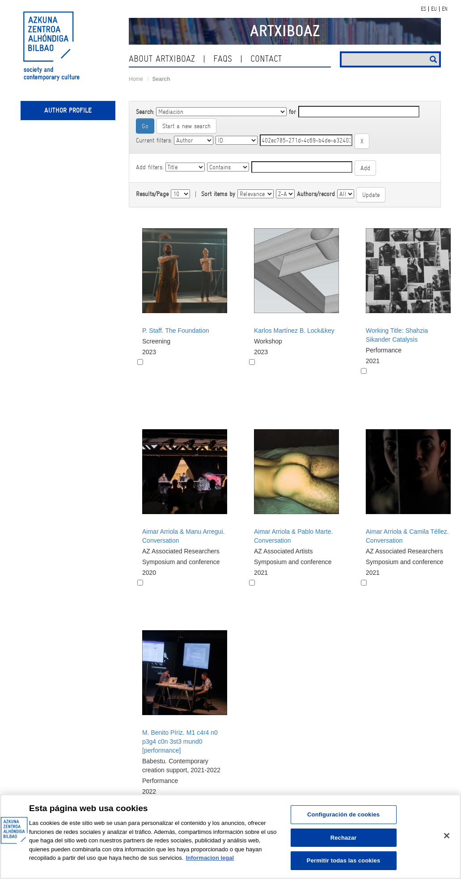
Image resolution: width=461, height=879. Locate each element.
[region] (230, 836)
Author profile (68, 110)
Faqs (222, 59)
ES (423, 9)
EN (445, 9)
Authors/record (316, 193)
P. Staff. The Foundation (175, 330)
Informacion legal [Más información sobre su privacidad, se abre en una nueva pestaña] (210, 857)
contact (266, 59)
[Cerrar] (447, 836)
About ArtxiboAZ (162, 59)
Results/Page (152, 193)
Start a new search (186, 126)
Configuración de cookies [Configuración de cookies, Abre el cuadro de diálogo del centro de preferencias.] (343, 814)
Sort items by (218, 193)
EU (434, 9)
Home (136, 79)
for (292, 111)
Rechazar (343, 837)
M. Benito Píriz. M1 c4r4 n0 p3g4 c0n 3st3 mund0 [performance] (180, 741)
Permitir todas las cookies (344, 860)
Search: (145, 111)
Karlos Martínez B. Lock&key (294, 330)
